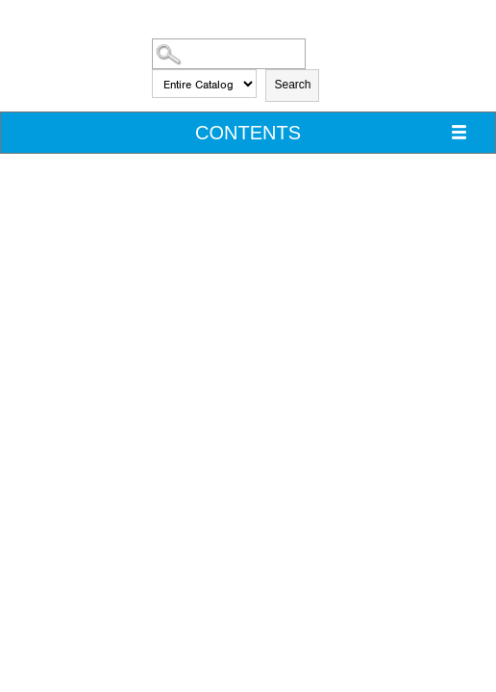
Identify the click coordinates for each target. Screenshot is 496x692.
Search (292, 84)
